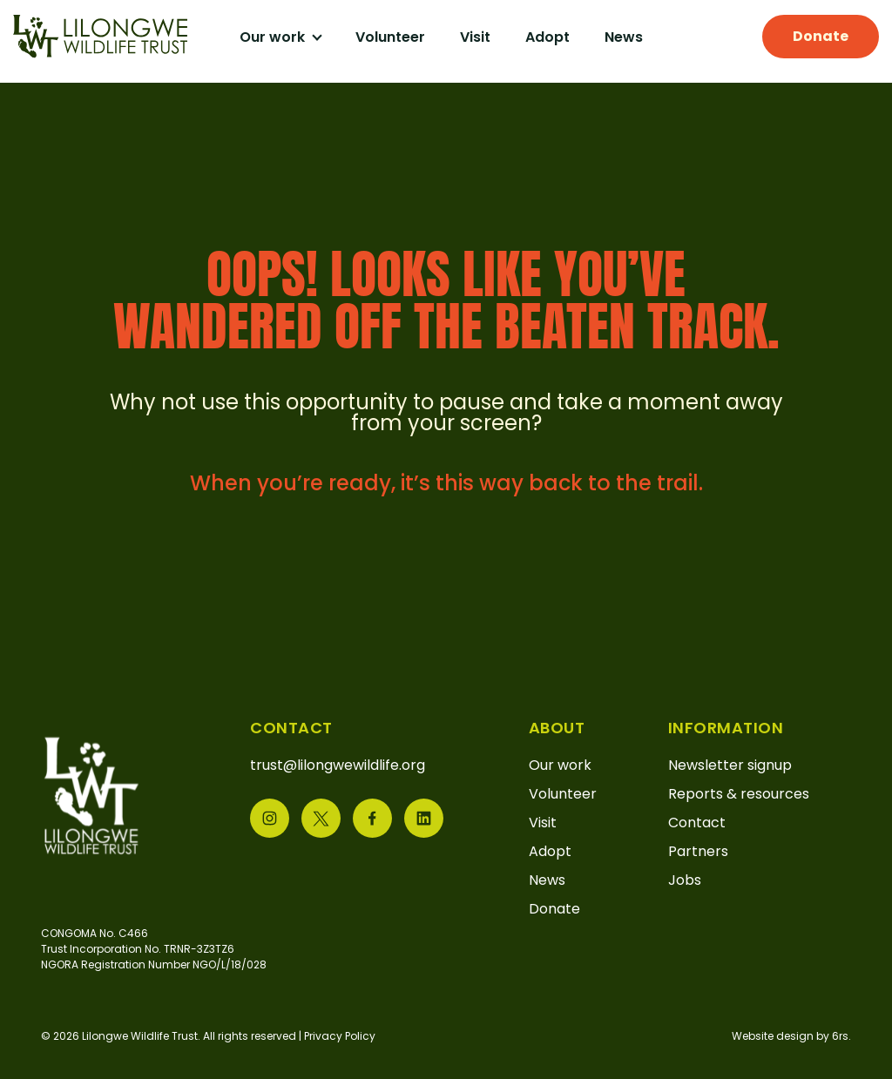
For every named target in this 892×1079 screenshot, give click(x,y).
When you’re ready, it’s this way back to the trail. (446, 483)
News (624, 37)
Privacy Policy (339, 1035)
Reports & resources (738, 794)
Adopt (547, 37)
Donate (820, 36)
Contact (697, 823)
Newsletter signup (730, 765)
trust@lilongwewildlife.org (337, 765)
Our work (274, 37)
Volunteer (390, 37)
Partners (698, 851)
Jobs (684, 880)
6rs (840, 1035)
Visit (475, 37)
